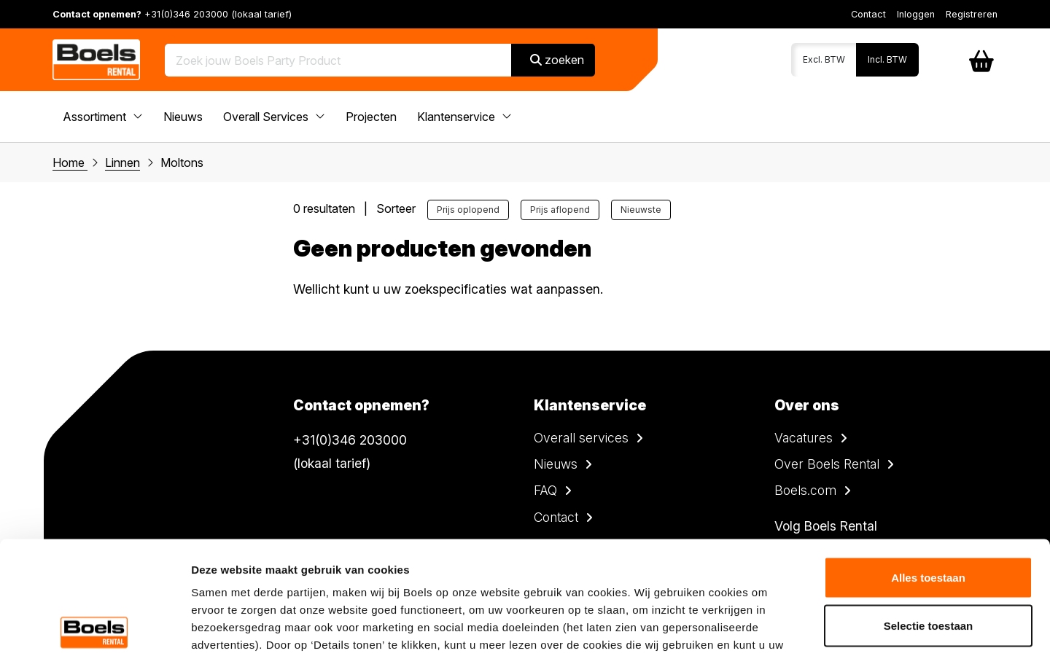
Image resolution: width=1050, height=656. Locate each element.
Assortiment (103, 116)
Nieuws (183, 116)
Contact (868, 14)
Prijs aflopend (560, 209)
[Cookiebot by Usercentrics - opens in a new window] (94, 628)
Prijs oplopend (468, 209)
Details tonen (787, 627)
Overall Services (274, 116)
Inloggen (916, 14)
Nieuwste (641, 209)
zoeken (557, 59)
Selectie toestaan (928, 513)
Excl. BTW (824, 59)
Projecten (371, 116)
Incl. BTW (887, 59)
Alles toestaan (928, 464)
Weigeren (927, 560)
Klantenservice (464, 116)
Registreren (972, 14)
